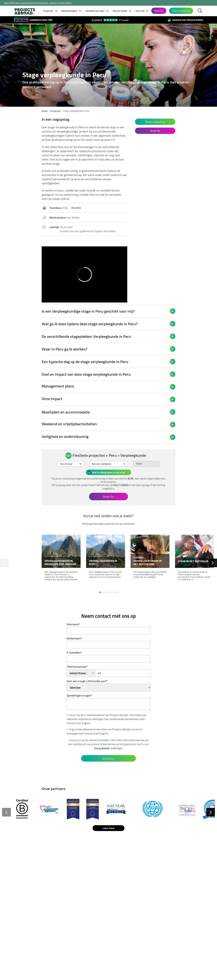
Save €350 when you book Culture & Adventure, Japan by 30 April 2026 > (38, 2)
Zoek (201, 11)
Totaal (139, 463)
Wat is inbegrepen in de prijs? (109, 472)
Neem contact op (181, 11)
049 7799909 (121, 485)
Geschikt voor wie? (95, 10)
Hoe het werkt (120, 10)
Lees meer (109, 828)
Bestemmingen (69, 10)
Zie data (76, 208)
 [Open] (172, 311)
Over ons (139, 10)
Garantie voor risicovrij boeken (187, 19)
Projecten (48, 10)
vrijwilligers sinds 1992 (41, 19)
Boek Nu (158, 11)
